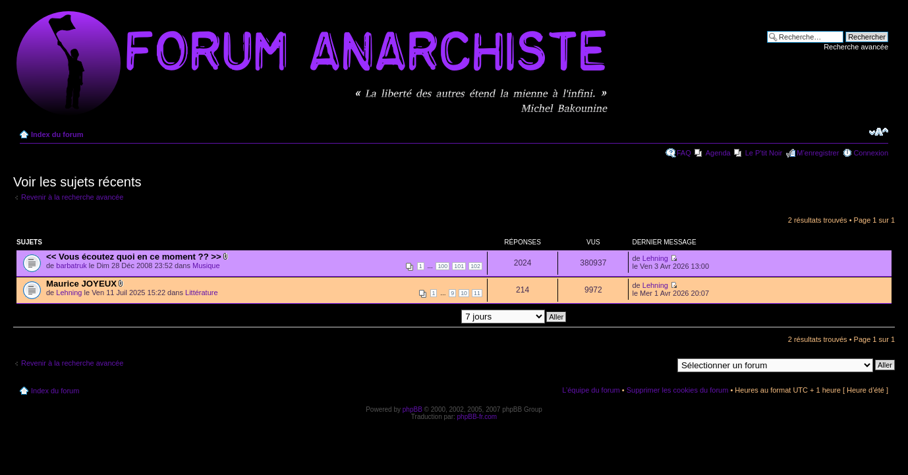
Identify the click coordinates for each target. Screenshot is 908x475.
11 (477, 293)
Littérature (201, 292)
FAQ (684, 153)
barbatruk (71, 265)
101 (459, 266)
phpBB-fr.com (477, 416)
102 (475, 266)
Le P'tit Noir (764, 153)
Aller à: (661, 364)
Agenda (718, 153)
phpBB (412, 409)
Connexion (870, 153)
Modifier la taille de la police (878, 132)
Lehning (655, 258)
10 (464, 293)
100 (442, 266)
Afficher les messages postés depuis (443, 316)
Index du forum (57, 134)
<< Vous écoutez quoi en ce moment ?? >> (133, 257)
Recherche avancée (856, 47)
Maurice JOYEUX (81, 284)
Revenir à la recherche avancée (72, 197)
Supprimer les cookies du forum (678, 390)
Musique (206, 265)
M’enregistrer (818, 153)
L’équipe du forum (590, 390)
